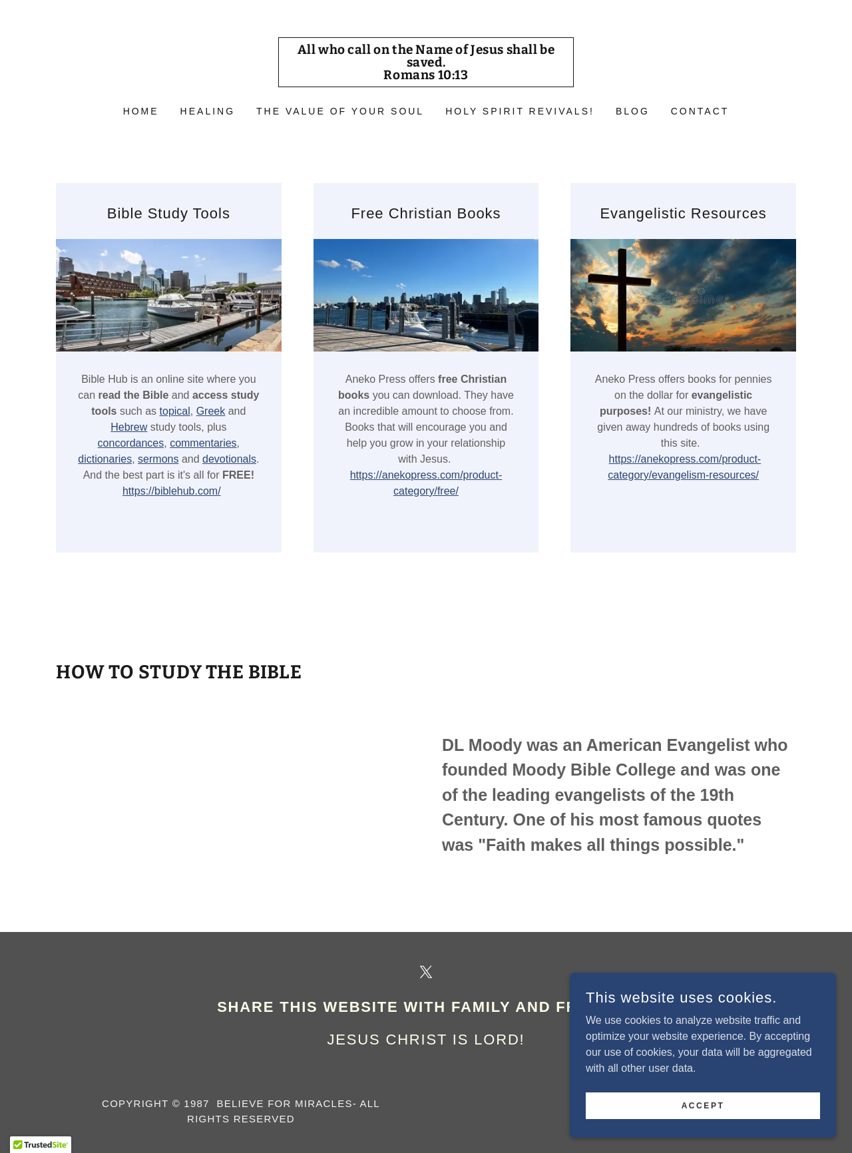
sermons (158, 459)
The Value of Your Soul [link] (340, 111)
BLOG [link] (633, 111)
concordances (131, 443)
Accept (703, 1105)
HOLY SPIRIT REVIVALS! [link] (519, 111)
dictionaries (105, 459)
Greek (211, 411)
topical (175, 411)
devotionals (229, 459)
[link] (426, 75)
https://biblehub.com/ (171, 491)
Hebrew (128, 427)
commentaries (203, 443)
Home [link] (141, 111)
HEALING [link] (207, 111)
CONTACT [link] (700, 111)
